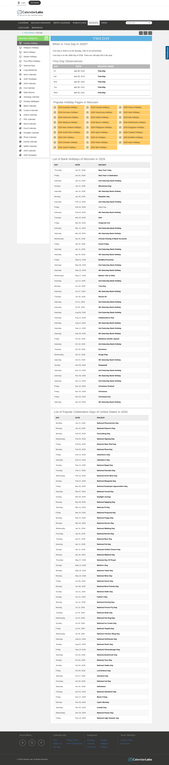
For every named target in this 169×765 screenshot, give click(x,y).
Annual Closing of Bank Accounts (112, 239)
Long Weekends (30, 70)
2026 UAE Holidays (66, 137)
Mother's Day (102, 565)
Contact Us (57, 743)
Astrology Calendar (31, 97)
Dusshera (102, 349)
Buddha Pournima (106, 260)
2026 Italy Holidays (131, 117)
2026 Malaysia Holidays (68, 122)
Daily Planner (29, 92)
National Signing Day (105, 439)
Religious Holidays (31, 48)
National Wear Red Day (106, 444)
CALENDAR (23, 23)
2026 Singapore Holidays (133, 127)
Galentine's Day (103, 455)
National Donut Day (105, 581)
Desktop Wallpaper (31, 101)
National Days (29, 66)
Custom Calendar (31, 110)
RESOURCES (37, 28)
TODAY (104, 23)
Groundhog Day (103, 434)
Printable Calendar (31, 133)
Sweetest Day (102, 676)
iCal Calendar (29, 88)
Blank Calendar (30, 106)
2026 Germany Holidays (68, 112)
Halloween (101, 686)
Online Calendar (30, 115)
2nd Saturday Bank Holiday (109, 181)
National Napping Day (106, 502)
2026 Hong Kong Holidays (101, 112)
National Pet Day (104, 544)
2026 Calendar (30, 83)
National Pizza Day (104, 449)
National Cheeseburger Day (108, 650)
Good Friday (103, 244)
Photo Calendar (30, 137)
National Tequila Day (105, 628)
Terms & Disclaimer (75, 743)
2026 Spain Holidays (99, 132)
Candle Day (102, 708)
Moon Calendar (30, 74)
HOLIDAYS (93, 23)
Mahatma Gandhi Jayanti (108, 339)
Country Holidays (31, 43)
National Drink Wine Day (107, 476)
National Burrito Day (105, 534)
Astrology (91, 740)
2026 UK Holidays (98, 137)
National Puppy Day (105, 518)
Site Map (56, 747)
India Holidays (29, 33)
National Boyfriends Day (107, 655)
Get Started (35, 3)
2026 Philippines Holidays (101, 127)
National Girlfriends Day (107, 639)
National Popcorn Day (106, 428)
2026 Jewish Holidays (67, 147)
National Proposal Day (106, 513)
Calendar (90, 743)
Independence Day (106, 318)
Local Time (91, 747)
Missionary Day (104, 186)
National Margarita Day (106, 481)
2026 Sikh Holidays (99, 147)
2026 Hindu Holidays (99, 142)
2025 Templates (30, 155)
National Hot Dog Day (106, 618)
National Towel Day (105, 571)
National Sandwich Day (106, 692)
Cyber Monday (103, 702)
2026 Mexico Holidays (100, 122)
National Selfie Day (105, 592)
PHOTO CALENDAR (61, 23)
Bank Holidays (30, 52)
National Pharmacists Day (108, 423)
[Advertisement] (33, 201)
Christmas (102, 391)
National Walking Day (106, 528)
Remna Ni (102, 297)
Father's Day (102, 597)
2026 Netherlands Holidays (134, 122)
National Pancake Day (106, 470)
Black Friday (102, 697)
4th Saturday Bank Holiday (109, 191)
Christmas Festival (106, 386)
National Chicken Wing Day (108, 634)
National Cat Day (104, 681)
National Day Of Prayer (106, 560)
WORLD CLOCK (79, 23)
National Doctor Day (105, 523)
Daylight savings (104, 497)
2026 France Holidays (132, 107)
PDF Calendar (29, 119)
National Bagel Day (105, 465)
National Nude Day (104, 613)
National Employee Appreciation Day (112, 486)
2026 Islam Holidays (131, 142)
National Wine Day (104, 576)
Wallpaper (104, 743)
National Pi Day (103, 507)
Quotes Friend (126, 740)
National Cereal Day (105, 492)
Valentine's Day (103, 460)
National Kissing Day (105, 602)
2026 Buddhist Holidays (133, 137)
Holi (100, 218)
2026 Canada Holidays (100, 107)
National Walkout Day (106, 555)
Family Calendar (30, 142)
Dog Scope (125, 743)
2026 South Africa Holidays (69, 132)
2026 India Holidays (131, 112)
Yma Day (101, 71)
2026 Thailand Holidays (133, 132)
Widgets (103, 740)
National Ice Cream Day (106, 623)
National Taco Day (104, 660)
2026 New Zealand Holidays (69, 127)
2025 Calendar (30, 151)
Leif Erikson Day (104, 671)
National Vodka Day (105, 665)
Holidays (103, 747)
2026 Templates (30, 79)
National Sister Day (105, 644)
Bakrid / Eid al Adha (106, 276)
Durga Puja (103, 355)
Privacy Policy (72, 740)
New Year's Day (104, 170)
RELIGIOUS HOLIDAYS (41, 23)
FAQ (55, 740)
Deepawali (102, 365)
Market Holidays (30, 57)
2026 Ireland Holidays (100, 117)
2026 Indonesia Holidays (68, 117)
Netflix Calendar (30, 146)
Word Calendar (30, 124)
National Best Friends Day (108, 586)
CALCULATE (23, 28)
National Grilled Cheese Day (108, 549)
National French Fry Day (107, 607)
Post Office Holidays (32, 61)
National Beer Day (104, 539)
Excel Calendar (30, 128)
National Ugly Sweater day (108, 718)
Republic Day (104, 197)
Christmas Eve (104, 397)
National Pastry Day (105, 713)
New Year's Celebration (108, 175)
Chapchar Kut (104, 223)
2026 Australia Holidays (67, 107)
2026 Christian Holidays (68, 142)
